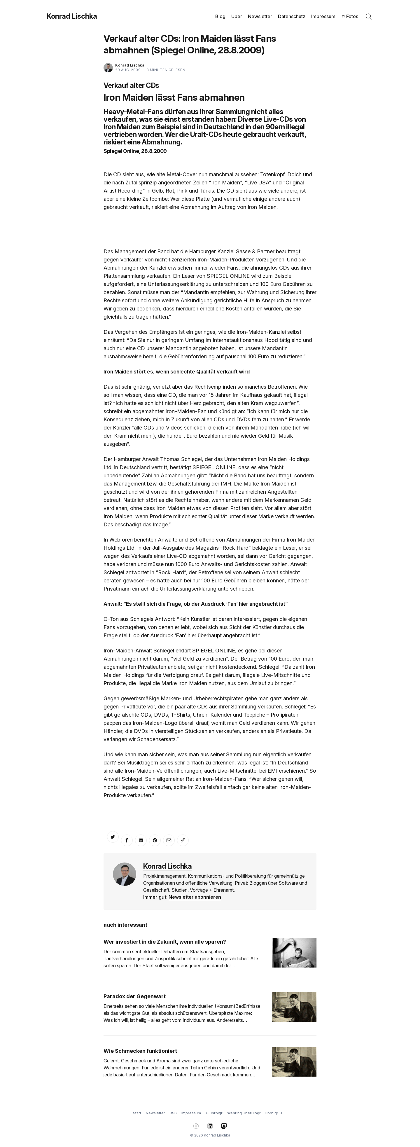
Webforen (121, 540)
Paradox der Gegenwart (135, 996)
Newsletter (260, 16)
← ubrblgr (214, 1113)
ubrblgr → (273, 1113)
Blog (220, 16)
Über (236, 16)
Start (137, 1113)
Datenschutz (291, 16)
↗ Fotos (349, 16)
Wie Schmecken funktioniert (140, 1051)
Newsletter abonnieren (195, 897)
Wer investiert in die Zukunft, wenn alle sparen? (165, 942)
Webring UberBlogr (244, 1113)
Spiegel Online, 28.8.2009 (135, 151)
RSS (173, 1113)
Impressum (323, 16)
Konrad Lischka (72, 16)
